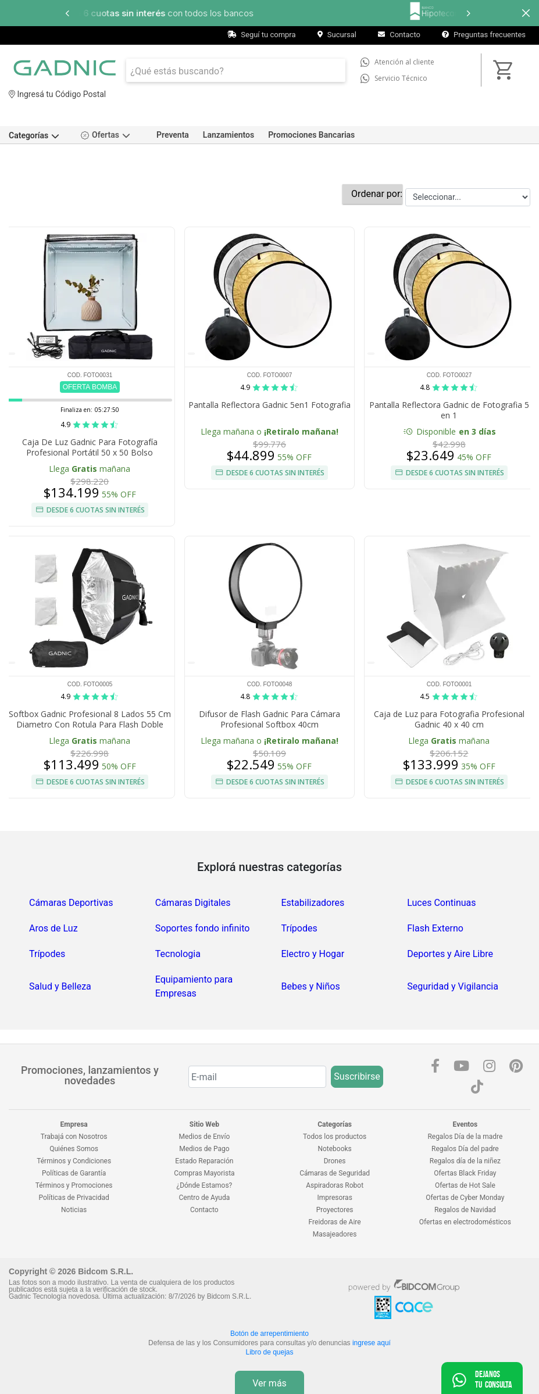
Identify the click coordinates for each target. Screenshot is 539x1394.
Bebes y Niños (310, 986)
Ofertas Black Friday (465, 1173)
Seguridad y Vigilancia (452, 986)
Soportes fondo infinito (202, 928)
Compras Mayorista (204, 1173)
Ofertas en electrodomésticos (465, 1222)
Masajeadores (335, 1234)
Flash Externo (435, 928)
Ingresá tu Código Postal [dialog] (57, 94)
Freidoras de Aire (335, 1222)
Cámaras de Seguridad (334, 1173)
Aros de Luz (53, 928)
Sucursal (336, 34)
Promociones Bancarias (311, 134)
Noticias (74, 1210)
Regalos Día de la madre (464, 1137)
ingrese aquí (371, 1343)
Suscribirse (357, 1076)
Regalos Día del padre (465, 1149)
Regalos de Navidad (465, 1210)
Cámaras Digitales (193, 902)
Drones (335, 1161)
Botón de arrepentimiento (269, 1334)
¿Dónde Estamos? (204, 1185)
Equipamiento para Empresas (194, 986)
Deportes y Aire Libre (450, 953)
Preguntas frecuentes (484, 34)
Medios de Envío (204, 1137)
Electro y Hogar (313, 953)
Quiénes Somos (73, 1149)
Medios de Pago (204, 1149)
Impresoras (334, 1198)
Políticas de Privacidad (74, 1198)
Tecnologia (178, 953)
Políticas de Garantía (74, 1173)
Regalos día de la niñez (465, 1161)
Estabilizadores (313, 902)
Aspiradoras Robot (334, 1185)
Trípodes (299, 928)
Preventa (172, 134)
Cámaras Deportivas (71, 902)
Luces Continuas (441, 902)
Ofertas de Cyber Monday (465, 1198)
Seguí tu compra (261, 34)
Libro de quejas (269, 1352)
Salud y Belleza (60, 986)
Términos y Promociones (74, 1185)
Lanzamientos (228, 134)
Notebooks (334, 1149)
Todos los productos (334, 1137)
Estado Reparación (204, 1161)
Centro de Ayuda (204, 1198)
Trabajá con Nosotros (74, 1137)
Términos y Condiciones (74, 1161)
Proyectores (335, 1210)
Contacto (399, 34)
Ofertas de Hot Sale (465, 1185)
